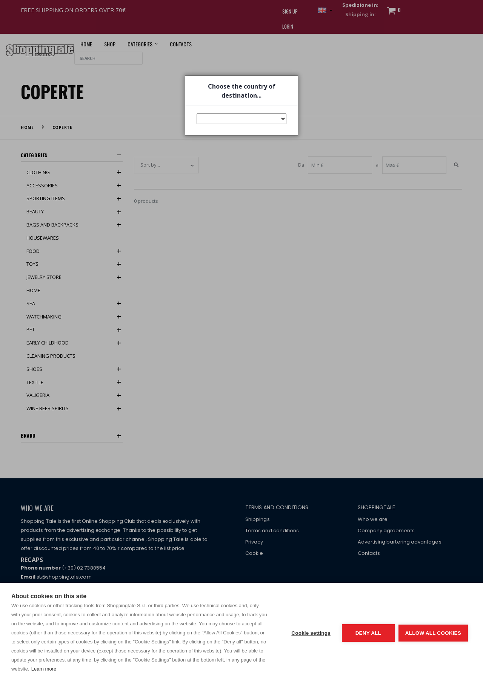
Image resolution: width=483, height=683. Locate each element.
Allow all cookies (433, 633)
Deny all (368, 633)
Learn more (43, 669)
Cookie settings (311, 633)
